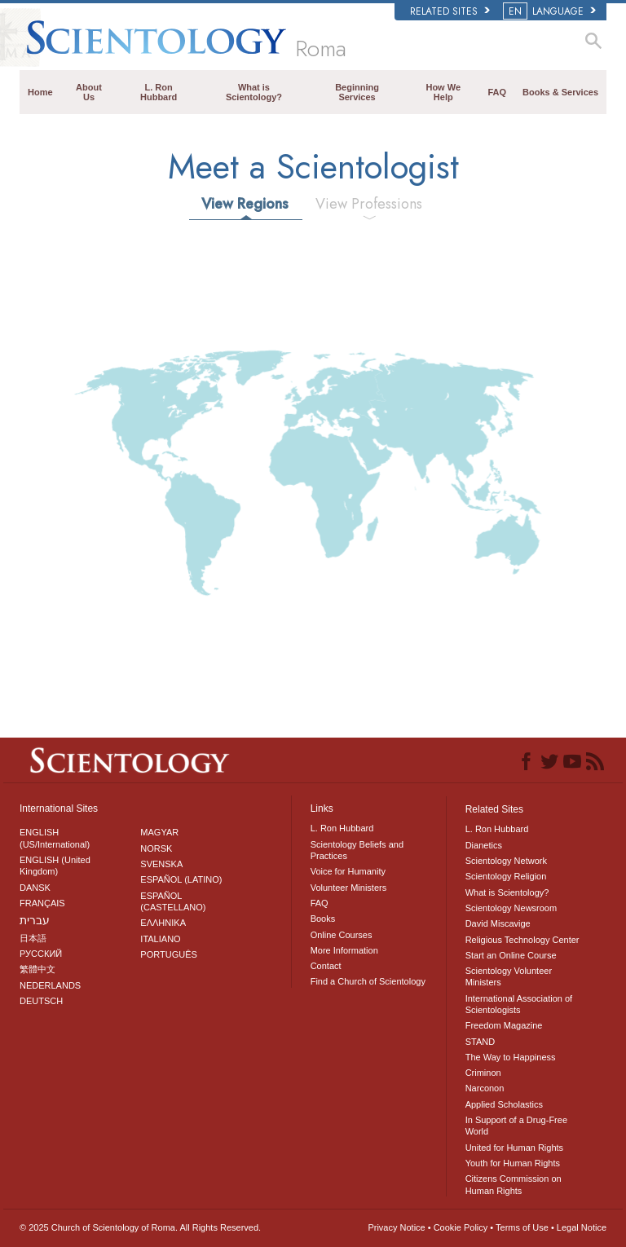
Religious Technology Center (522, 940)
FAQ (496, 92)
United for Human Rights (514, 1147)
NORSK (156, 848)
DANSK (35, 887)
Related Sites (450, 11)
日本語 (33, 938)
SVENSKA (161, 864)
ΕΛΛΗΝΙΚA (163, 923)
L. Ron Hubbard (158, 92)
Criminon (483, 1072)
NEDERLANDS (50, 985)
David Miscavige (498, 923)
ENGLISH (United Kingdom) (55, 865)
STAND (480, 1042)
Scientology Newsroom (511, 908)
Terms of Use (522, 1227)
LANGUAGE (550, 11)
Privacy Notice (396, 1227)
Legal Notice (581, 1227)
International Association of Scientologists (518, 1004)
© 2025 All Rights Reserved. (140, 1227)
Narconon (485, 1088)
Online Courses (342, 935)
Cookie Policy (461, 1227)
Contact (326, 966)
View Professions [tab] (368, 203)
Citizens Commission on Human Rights (513, 1184)
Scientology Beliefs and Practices (357, 850)
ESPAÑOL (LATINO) (181, 879)
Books (323, 918)
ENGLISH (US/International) (55, 837)
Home (40, 92)
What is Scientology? (254, 92)
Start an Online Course (511, 955)
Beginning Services (357, 92)
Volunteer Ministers (349, 887)
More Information (344, 950)
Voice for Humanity (348, 871)
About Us (89, 92)
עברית (35, 920)
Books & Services (560, 92)
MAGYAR (159, 832)
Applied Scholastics (504, 1104)
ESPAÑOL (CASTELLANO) (172, 901)
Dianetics (483, 845)
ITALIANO (160, 939)
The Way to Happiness (510, 1057)
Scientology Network (506, 861)
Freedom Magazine (504, 1025)
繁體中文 (37, 969)
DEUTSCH (41, 1001)
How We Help (443, 92)
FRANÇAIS (42, 903)
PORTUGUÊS (168, 954)
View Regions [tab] (245, 203)
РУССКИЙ (41, 953)
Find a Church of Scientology (368, 981)
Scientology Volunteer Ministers (508, 976)
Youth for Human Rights (512, 1163)
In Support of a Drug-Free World (516, 1125)
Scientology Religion (506, 876)
